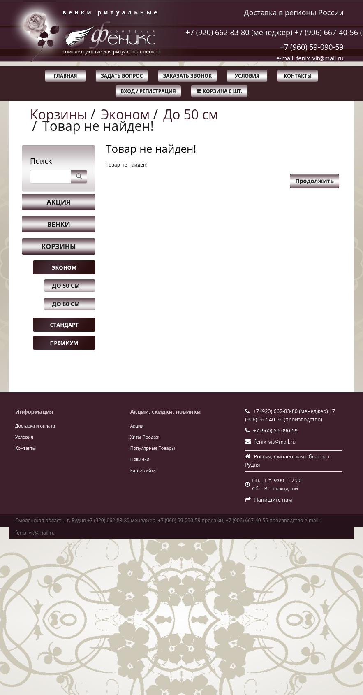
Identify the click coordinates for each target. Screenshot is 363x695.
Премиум (64, 342)
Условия (247, 75)
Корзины (58, 114)
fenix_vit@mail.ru (275, 441)
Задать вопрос (122, 75)
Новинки (140, 459)
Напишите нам (273, 499)
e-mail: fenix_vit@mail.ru (310, 58)
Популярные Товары (152, 448)
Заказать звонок (187, 75)
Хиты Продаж (144, 437)
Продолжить (314, 181)
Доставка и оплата (35, 426)
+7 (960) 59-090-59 (312, 47)
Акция (59, 202)
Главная (65, 75)
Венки (58, 224)
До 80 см (66, 304)
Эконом (125, 114)
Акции (137, 426)
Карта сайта (143, 470)
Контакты (298, 75)
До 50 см (190, 114)
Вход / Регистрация (148, 91)
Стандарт (64, 324)
